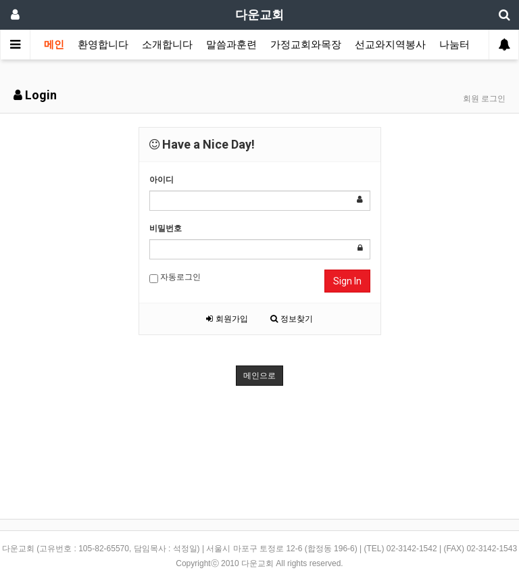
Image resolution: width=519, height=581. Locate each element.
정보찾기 (291, 319)
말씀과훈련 (231, 45)
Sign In (347, 281)
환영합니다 (103, 45)
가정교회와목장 (305, 45)
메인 (54, 45)
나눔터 (454, 45)
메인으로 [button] (259, 375)
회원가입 (226, 319)
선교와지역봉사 (390, 45)
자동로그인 (175, 277)
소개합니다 (167, 45)
